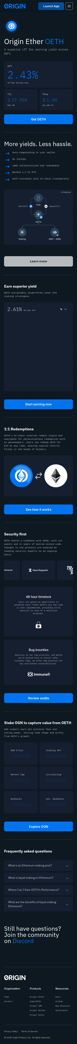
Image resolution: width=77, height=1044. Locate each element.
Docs (57, 997)
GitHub (59, 1001)
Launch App (51, 6)
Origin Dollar (38, 1010)
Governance (61, 1010)
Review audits (38, 698)
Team (6, 997)
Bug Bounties (62, 1006)
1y (63, 309)
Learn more (38, 261)
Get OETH (38, 119)
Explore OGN (38, 826)
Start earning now (38, 404)
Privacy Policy (11, 1031)
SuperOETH (35, 1001)
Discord (23, 941)
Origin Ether (37, 997)
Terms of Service (29, 1031)
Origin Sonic (37, 1015)
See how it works (38, 509)
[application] (38, 352)
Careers (8, 1001)
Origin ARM (36, 1006)
